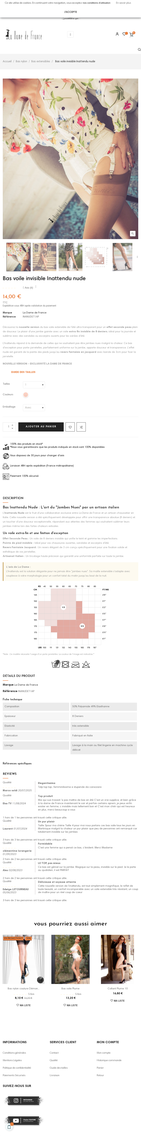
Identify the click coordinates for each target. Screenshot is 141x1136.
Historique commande (109, 1060)
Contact (54, 1053)
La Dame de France (34, 313)
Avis (28, 288)
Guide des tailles (59, 1068)
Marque (7, 313)
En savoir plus (123, 3)
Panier (100, 1068)
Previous (4, 257)
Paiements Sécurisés (14, 1075)
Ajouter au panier (41, 426)
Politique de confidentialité (17, 1068)
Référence (9, 317)
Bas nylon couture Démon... (23, 989)
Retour (100, 1075)
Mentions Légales (12, 1060)
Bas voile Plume (70, 989)
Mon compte (104, 1053)
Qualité (54, 1060)
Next (137, 257)
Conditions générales (14, 1053)
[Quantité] (9, 427)
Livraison (54, 1075)
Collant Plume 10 (118, 989)
